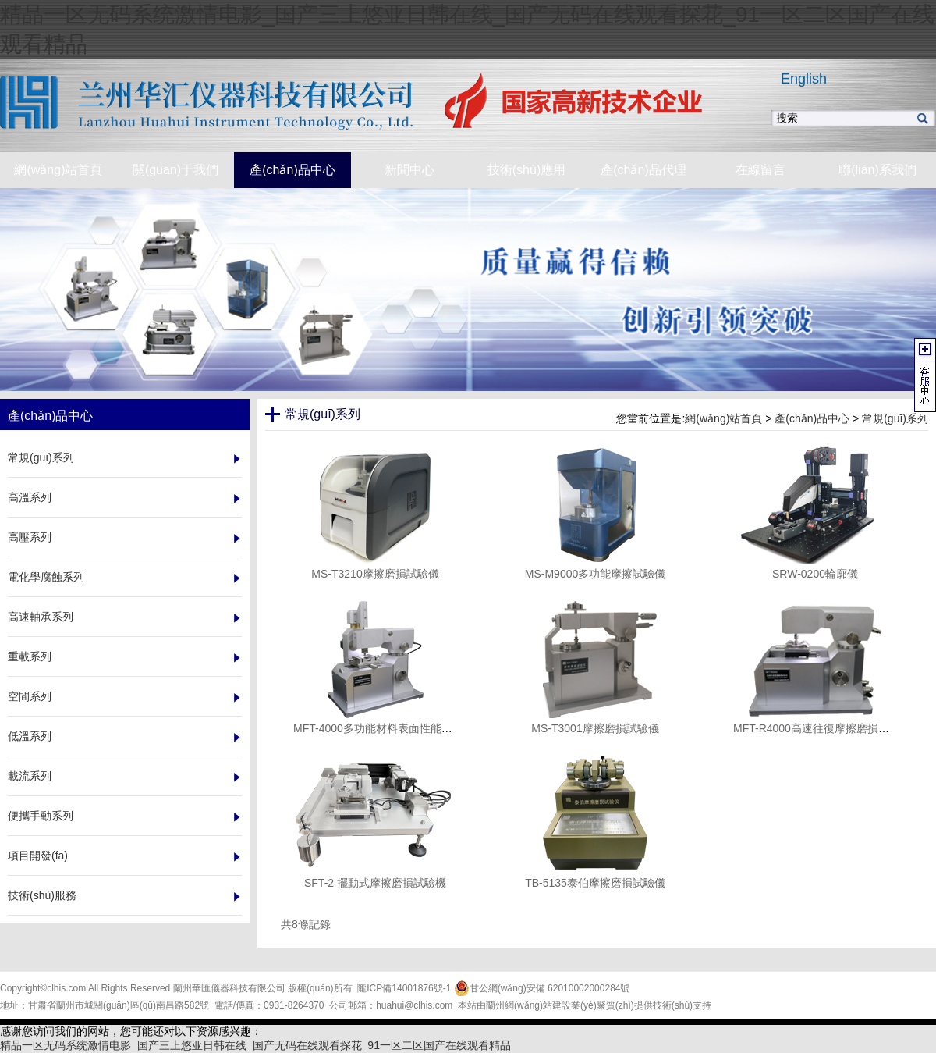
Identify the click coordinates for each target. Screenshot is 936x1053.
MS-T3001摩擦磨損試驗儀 (594, 728)
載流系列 (29, 776)
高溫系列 (29, 497)
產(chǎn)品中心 (812, 418)
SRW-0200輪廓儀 (815, 573)
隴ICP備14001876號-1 (404, 988)
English (804, 79)
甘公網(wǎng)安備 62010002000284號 (542, 988)
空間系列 (29, 696)
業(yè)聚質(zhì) (602, 1005)
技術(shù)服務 (42, 895)
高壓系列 (29, 537)
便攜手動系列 (40, 815)
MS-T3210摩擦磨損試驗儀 (374, 573)
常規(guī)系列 (41, 457)
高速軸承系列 (40, 616)
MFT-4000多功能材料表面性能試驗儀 (383, 728)
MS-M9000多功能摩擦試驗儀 (595, 573)
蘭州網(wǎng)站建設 (528, 1005)
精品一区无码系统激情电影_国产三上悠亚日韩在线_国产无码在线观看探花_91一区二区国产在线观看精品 (255, 1045)
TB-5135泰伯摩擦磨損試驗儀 (595, 883)
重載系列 (29, 656)
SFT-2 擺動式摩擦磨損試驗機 (375, 883)
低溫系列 (29, 736)
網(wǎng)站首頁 (723, 418)
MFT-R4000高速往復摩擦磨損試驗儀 (822, 728)
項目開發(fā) (38, 855)
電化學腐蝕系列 (46, 577)
